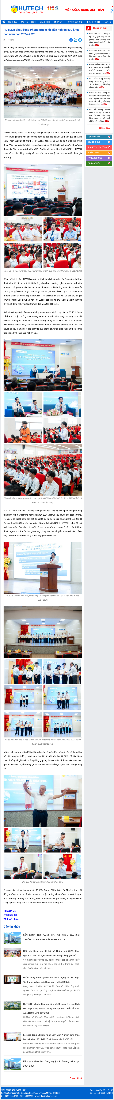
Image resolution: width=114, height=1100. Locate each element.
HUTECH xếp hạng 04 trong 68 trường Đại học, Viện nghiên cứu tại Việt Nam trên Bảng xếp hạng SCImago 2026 (99, 98)
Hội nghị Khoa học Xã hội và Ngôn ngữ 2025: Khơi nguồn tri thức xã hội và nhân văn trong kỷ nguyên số (51, 953)
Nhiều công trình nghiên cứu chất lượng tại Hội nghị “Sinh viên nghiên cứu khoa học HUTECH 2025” (51, 979)
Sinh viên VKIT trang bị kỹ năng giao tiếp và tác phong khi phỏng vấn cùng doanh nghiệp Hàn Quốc (99, 39)
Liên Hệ (109, 1090)
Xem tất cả (76, 1078)
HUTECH (109, 1093)
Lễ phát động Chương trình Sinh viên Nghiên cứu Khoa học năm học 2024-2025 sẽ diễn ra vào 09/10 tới (51, 1037)
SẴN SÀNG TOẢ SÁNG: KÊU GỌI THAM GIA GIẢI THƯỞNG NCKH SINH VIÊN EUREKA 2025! (51, 937)
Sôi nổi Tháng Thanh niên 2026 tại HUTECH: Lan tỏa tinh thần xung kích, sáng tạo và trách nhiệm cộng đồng (99, 115)
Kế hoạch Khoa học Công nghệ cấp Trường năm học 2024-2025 (51, 1063)
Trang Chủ (94, 1090)
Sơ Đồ (102, 1090)
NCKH (33, 22)
